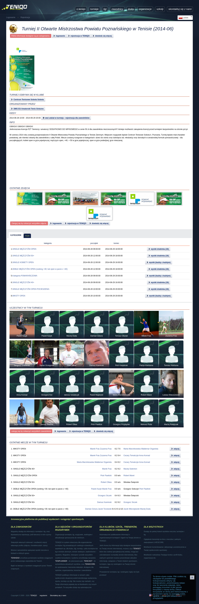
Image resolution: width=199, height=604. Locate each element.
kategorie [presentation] (15, 235)
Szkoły (160, 9)
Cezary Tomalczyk (131, 455)
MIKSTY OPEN (18, 296)
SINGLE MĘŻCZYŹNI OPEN (24, 249)
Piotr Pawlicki (105, 475)
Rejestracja (25, 17)
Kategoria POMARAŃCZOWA (24, 276)
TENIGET (136, 548)
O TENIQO (80, 9)
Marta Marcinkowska (132, 449)
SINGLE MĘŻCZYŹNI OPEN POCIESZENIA (30, 289)
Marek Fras (95, 449)
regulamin (43, 595)
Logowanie (10, 17)
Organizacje (145, 9)
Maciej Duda (145, 509)
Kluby (131, 9)
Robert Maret (129, 475)
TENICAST (88, 561)
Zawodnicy (117, 9)
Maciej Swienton (130, 469)
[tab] (15, 235)
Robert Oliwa (106, 482)
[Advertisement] (99, 73)
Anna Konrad (144, 455)
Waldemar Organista (149, 449)
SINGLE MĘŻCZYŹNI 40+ (23, 282)
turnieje (94, 9)
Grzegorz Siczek (105, 495)
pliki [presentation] (27, 236)
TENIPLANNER (61, 561)
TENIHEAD (15, 558)
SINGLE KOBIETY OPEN (23, 262)
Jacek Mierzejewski (132, 509)
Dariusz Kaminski (104, 502)
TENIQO (33, 595)
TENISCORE (90, 564)
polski (185, 17)
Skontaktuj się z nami (180, 9)
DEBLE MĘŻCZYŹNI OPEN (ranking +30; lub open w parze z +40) (39, 269)
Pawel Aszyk (96, 489)
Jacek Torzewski (105, 509)
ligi (105, 9)
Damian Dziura (91, 509)
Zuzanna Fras (106, 449)
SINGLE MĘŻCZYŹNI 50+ (23, 256)
